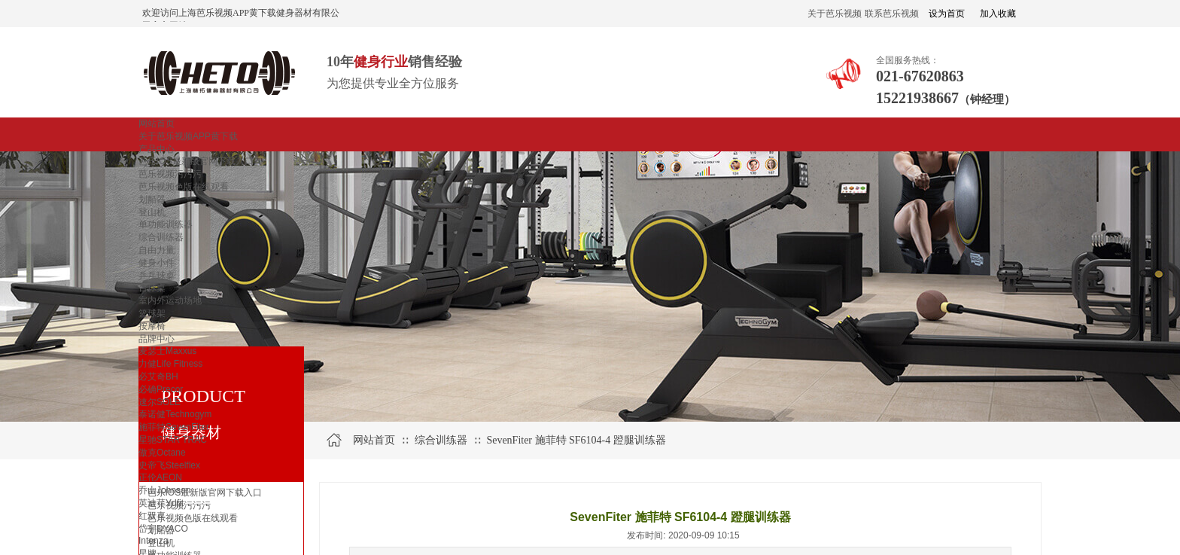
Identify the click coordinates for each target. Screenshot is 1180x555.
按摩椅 (152, 326)
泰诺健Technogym (174, 414)
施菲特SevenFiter (173, 427)
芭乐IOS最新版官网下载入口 (196, 161)
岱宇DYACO (163, 528)
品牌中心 (156, 339)
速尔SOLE (159, 402)
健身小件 (156, 263)
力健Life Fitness (170, 363)
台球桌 (152, 287)
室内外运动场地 (170, 300)
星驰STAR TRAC (172, 440)
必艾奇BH (158, 376)
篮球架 (152, 313)
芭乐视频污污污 (170, 174)
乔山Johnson (164, 490)
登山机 (152, 212)
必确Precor (160, 389)
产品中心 (156, 149)
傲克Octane (162, 452)
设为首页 (947, 13)
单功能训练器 (165, 224)
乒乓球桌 (156, 275)
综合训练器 (161, 237)
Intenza (153, 540)
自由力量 (156, 250)
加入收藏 (998, 13)
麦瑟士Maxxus (167, 351)
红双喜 (152, 516)
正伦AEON (160, 477)
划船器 (152, 199)
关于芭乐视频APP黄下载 (188, 136)
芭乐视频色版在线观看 (183, 186)
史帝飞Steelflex (169, 465)
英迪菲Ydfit (161, 503)
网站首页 (156, 123)
